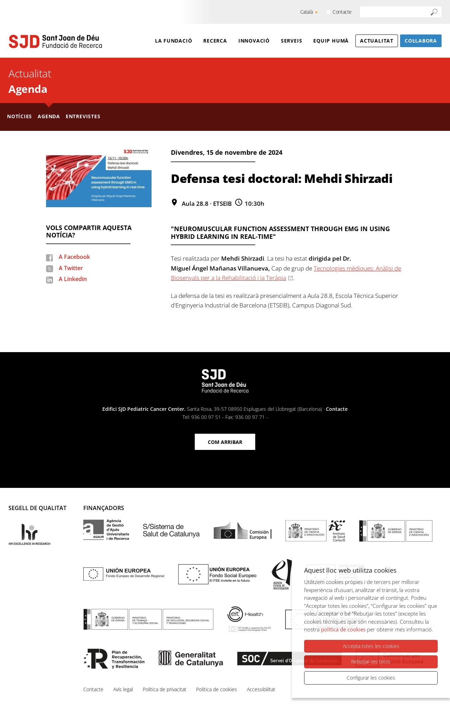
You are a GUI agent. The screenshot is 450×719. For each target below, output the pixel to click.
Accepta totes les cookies (371, 646)
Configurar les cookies (371, 677)
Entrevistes (83, 116)
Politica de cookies (216, 689)
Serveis (291, 40)
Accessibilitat (261, 689)
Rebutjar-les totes (371, 661)
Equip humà (331, 40)
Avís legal (123, 689)
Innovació (254, 40)
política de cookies (343, 629)
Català (306, 11)
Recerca (215, 40)
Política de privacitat (164, 689)
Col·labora (421, 40)
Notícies (19, 116)
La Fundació (173, 40)
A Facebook (74, 257)
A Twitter (71, 268)
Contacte (342, 11)
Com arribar (225, 442)
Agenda (27, 89)
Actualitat (376, 40)
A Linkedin (73, 279)
